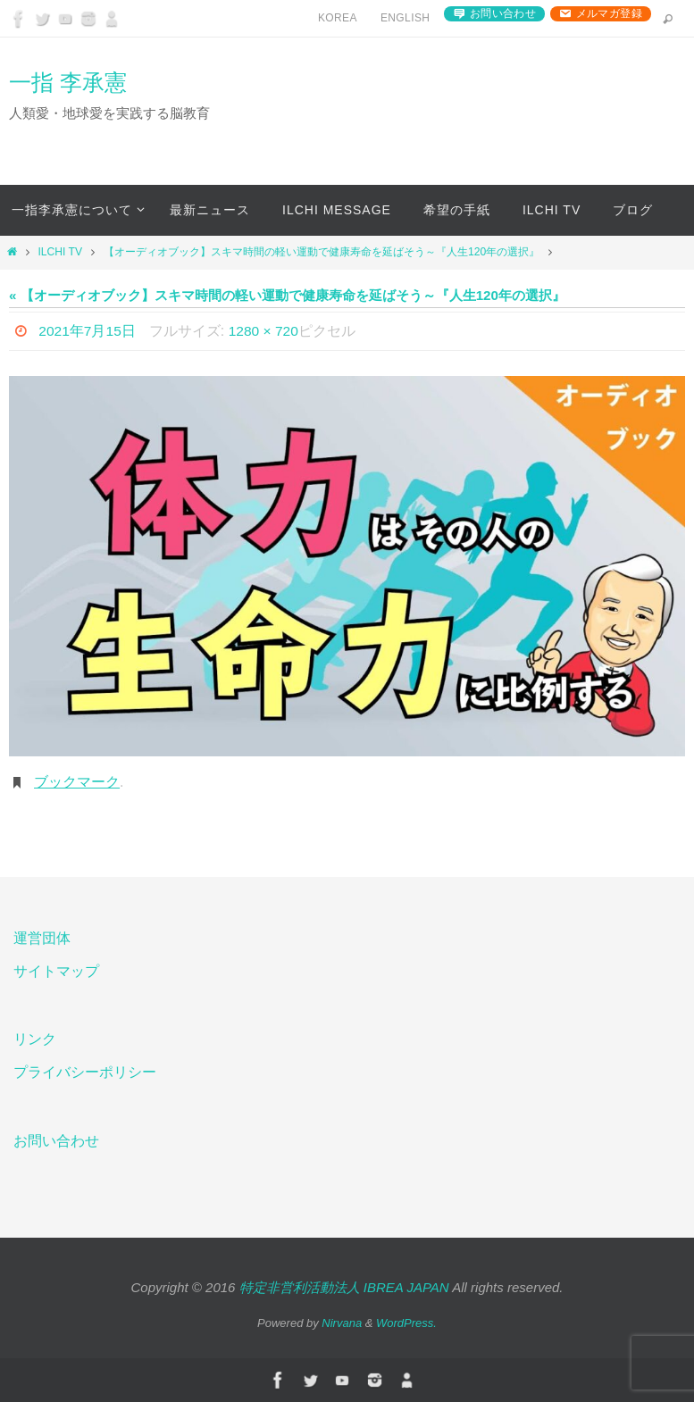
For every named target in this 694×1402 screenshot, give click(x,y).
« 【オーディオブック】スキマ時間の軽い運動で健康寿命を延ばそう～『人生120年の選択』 (287, 295)
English (405, 18)
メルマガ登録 (609, 13)
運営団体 (42, 938)
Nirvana (342, 1323)
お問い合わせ (503, 13)
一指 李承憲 (68, 82)
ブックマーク (77, 781)
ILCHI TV (60, 252)
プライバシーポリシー (84, 1072)
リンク (34, 1039)
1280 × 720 (266, 330)
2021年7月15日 (87, 330)
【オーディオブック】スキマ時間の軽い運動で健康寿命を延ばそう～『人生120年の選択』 (321, 252)
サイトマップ (56, 971)
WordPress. (406, 1323)
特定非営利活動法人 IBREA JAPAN (344, 1287)
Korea (337, 18)
